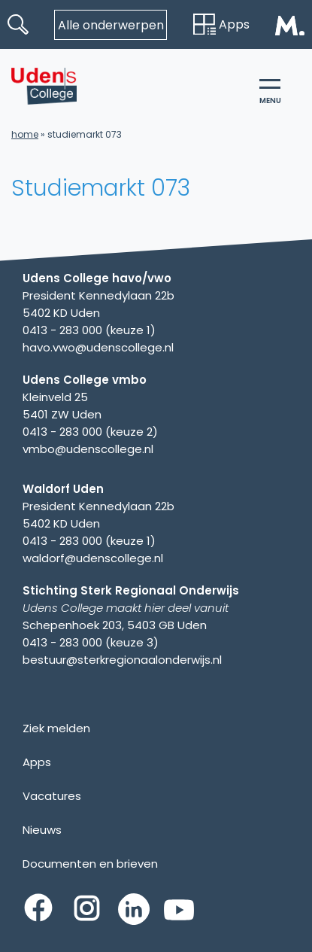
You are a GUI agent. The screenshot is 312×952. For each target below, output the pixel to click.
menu (270, 92)
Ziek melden (56, 728)
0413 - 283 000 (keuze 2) (90, 432)
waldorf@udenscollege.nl (93, 558)
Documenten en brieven (90, 863)
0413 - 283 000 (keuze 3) (91, 642)
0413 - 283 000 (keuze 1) (89, 330)
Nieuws (42, 830)
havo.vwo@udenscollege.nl (98, 347)
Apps (221, 24)
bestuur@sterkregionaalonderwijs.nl (122, 660)
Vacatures (52, 796)
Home (24, 134)
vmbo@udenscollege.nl (88, 449)
